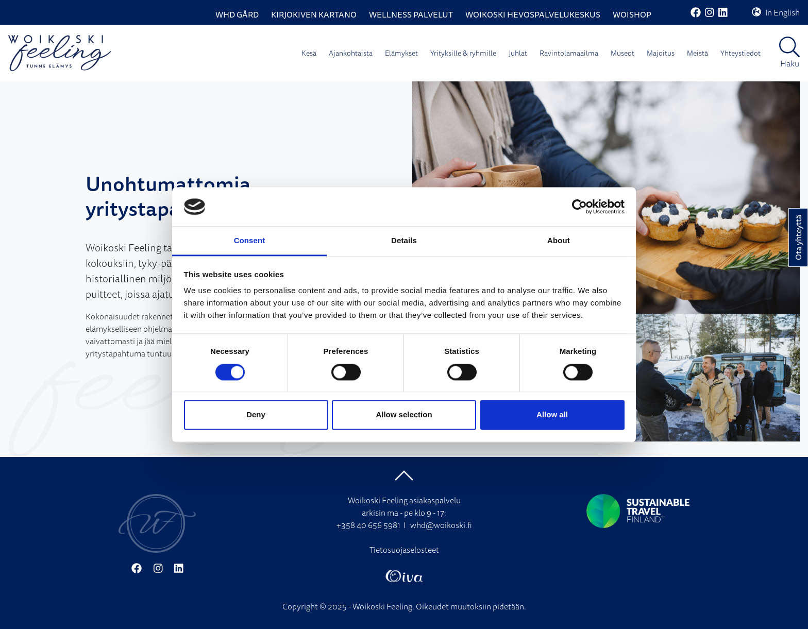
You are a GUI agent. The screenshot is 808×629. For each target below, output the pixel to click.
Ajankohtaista (351, 53)
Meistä (697, 53)
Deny (255, 415)
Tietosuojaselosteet (404, 549)
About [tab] (558, 240)
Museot (622, 53)
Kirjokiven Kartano (314, 14)
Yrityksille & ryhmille (463, 53)
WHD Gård (237, 14)
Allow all (552, 415)
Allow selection (404, 415)
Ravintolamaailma (569, 53)
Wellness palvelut (411, 14)
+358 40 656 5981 (368, 525)
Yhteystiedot (740, 53)
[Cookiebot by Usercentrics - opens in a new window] (579, 206)
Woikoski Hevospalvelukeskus (532, 14)
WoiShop (632, 14)
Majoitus (661, 53)
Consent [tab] (249, 240)
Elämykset (401, 53)
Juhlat (518, 53)
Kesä (308, 53)
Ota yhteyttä (798, 237)
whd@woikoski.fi (441, 525)
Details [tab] (404, 240)
